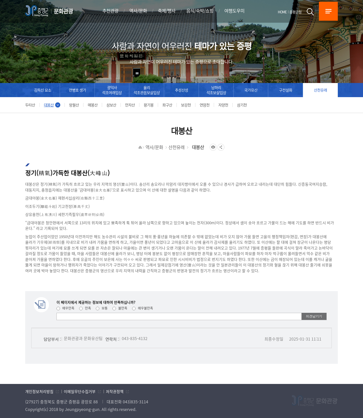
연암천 (204, 105)
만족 (85, 307)
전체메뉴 (328, 11)
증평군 (36, 10)
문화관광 (63, 11)
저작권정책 (115, 391)
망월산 (74, 105)
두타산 (30, 105)
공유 (221, 147)
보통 (102, 307)
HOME (282, 12)
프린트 (213, 147)
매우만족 (65, 307)
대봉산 (49, 105)
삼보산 (111, 105)
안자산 (130, 105)
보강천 (186, 105)
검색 (310, 11)
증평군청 (295, 12)
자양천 (223, 105)
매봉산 (93, 105)
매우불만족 (142, 307)
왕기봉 (149, 105)
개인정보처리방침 (39, 391)
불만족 (119, 307)
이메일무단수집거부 (80, 391)
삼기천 (242, 105)
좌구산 (167, 105)
